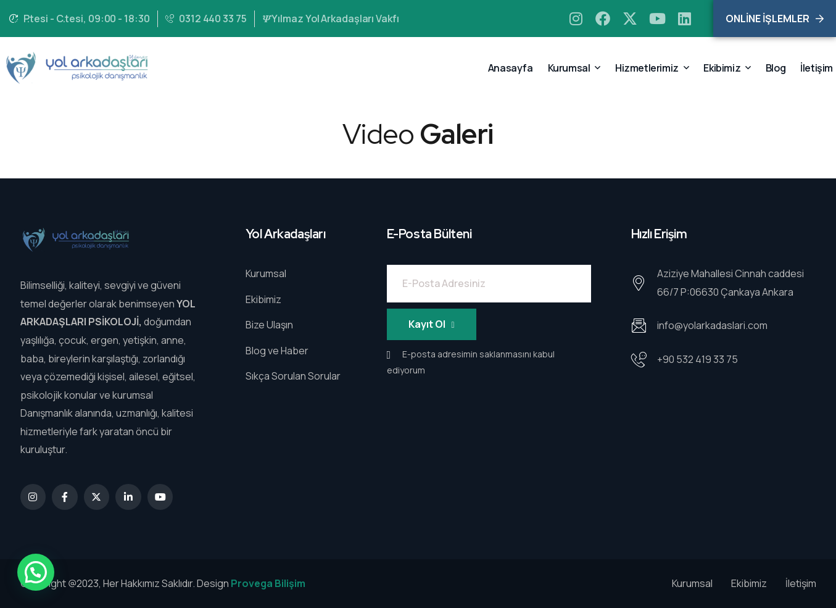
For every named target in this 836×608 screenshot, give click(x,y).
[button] (35, 572)
